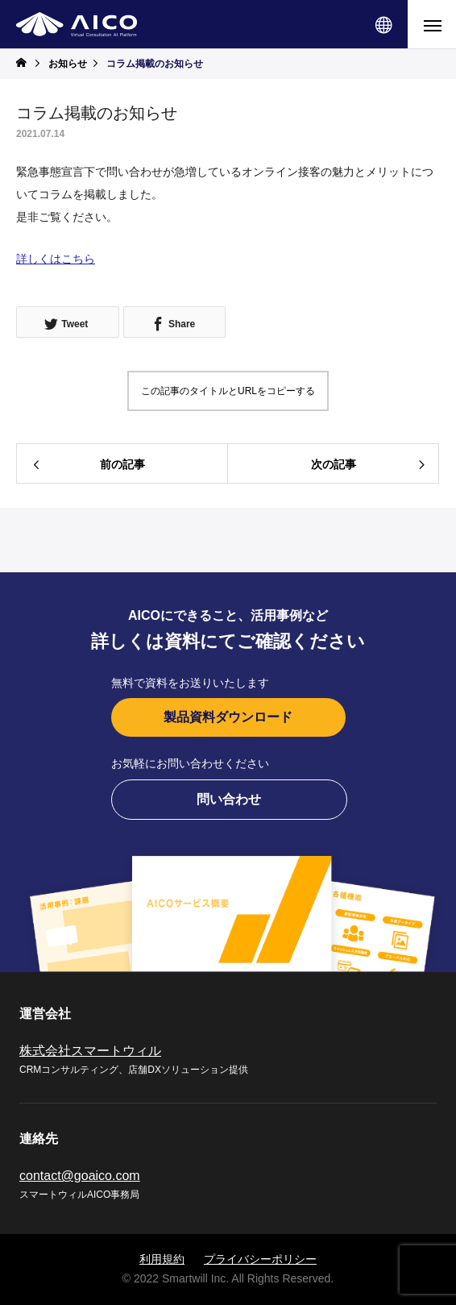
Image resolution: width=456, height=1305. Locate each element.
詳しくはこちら (55, 258)
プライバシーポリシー (260, 1259)
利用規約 (161, 1259)
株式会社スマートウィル (90, 1051)
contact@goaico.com (79, 1175)
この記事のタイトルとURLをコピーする (228, 391)
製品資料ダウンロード (228, 717)
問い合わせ (229, 799)
